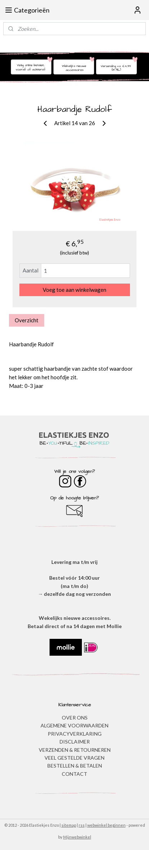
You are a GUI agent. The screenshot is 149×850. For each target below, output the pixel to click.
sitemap (68, 825)
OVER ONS (75, 717)
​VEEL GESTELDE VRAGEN (74, 758)
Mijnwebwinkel (77, 837)
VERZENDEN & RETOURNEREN (75, 750)
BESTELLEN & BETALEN (74, 766)
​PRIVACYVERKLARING (75, 734)
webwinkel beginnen (106, 825)
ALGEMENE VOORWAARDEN (74, 725)
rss (82, 825)
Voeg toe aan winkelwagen (74, 289)
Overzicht (26, 320)
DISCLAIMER (75, 742)
